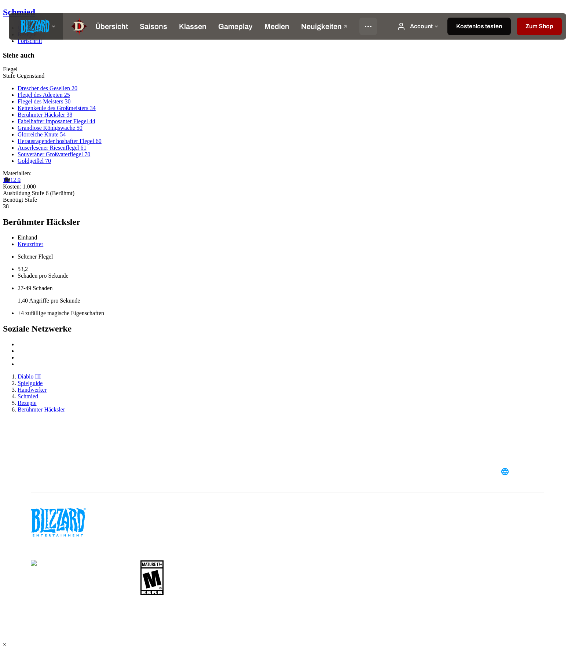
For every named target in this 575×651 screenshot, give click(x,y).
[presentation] (36, 26)
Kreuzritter (30, 244)
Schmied (19, 12)
